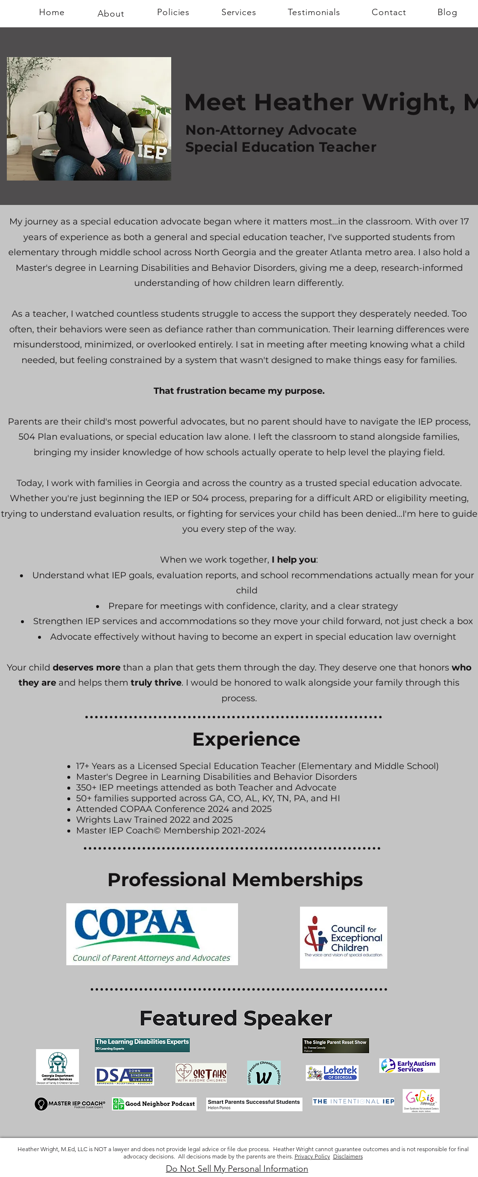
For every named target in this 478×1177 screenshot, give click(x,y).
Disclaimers (348, 1156)
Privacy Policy (312, 1156)
